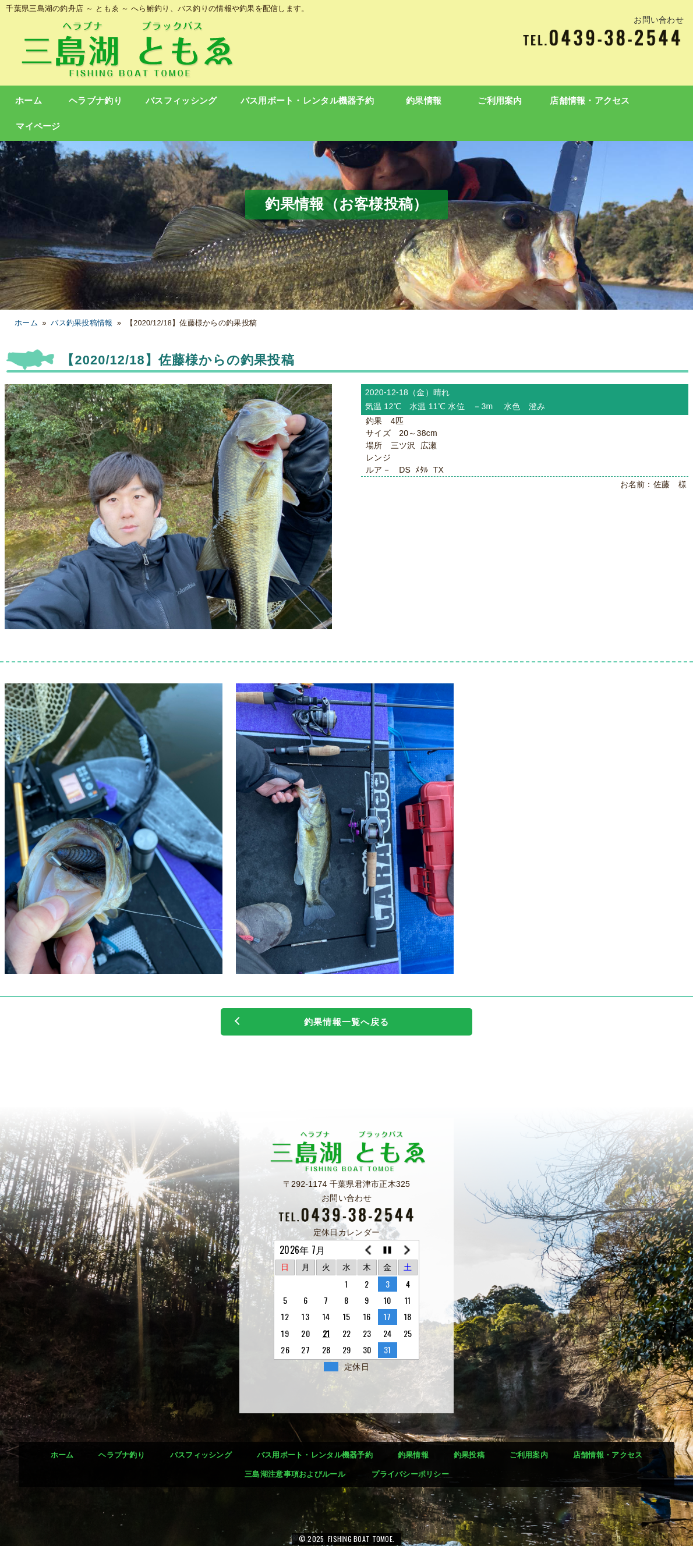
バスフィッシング (181, 100)
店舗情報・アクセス (590, 100)
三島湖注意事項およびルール (295, 1474)
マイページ (38, 126)
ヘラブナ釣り (95, 100)
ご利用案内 (500, 100)
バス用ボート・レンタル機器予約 (307, 100)
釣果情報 (423, 100)
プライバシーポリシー (410, 1474)
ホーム (28, 100)
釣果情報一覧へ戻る (346, 1022)
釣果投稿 (469, 1455)
